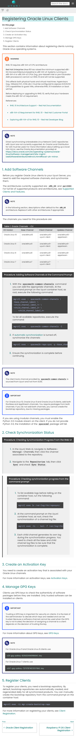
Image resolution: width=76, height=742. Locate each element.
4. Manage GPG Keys (12, 38)
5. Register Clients (11, 41)
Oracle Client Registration (19, 728)
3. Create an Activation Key (15, 35)
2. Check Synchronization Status (17, 31)
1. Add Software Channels (14, 28)
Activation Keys (59, 578)
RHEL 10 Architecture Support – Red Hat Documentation (35, 106)
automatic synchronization (28, 335)
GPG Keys (54, 633)
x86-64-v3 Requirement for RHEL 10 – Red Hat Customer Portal (39, 113)
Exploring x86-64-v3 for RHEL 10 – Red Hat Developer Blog (36, 120)
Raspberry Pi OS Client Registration (58, 729)
